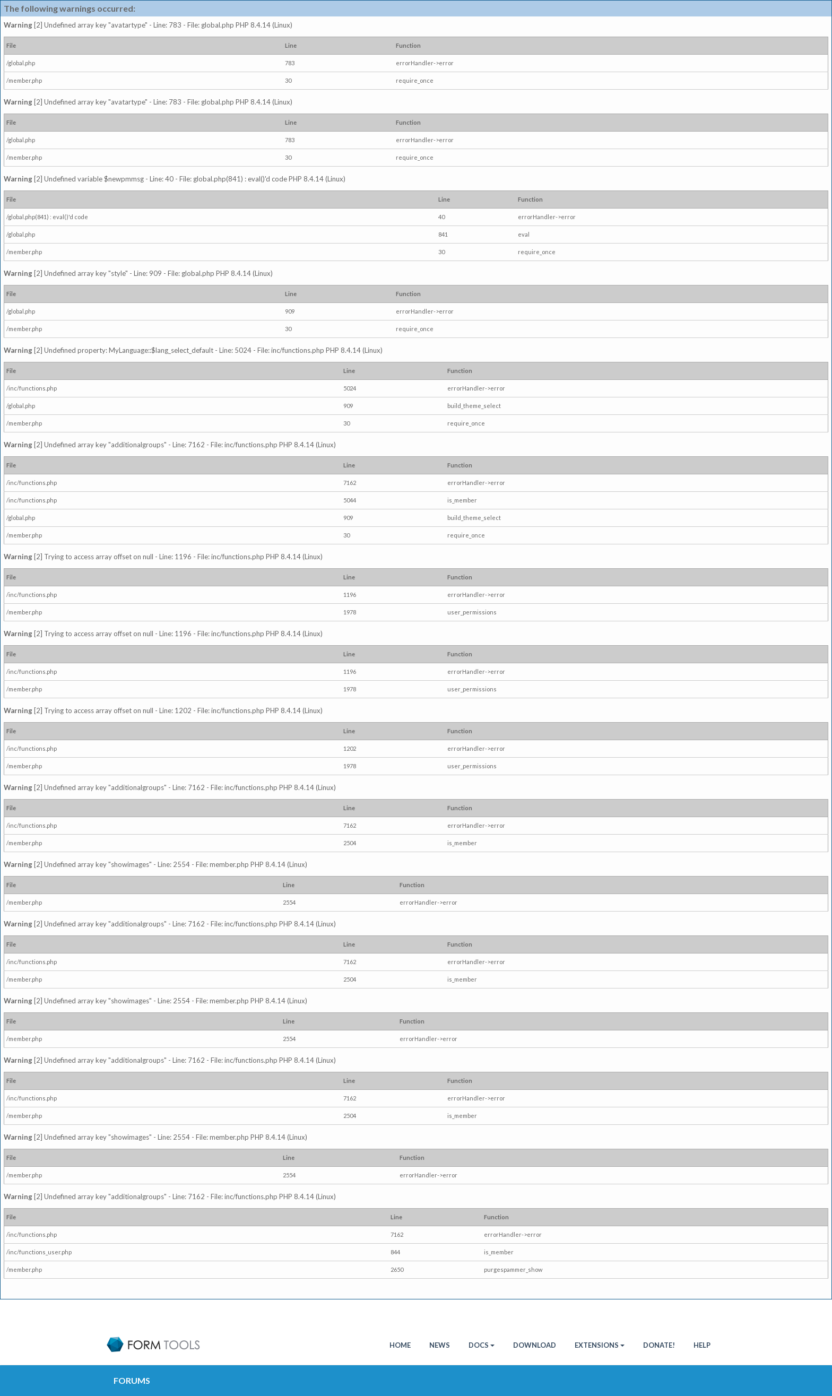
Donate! (659, 1345)
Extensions (600, 1345)
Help (702, 1345)
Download (534, 1345)
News (439, 1345)
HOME (400, 1345)
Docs (482, 1345)
